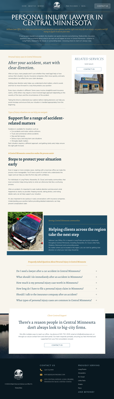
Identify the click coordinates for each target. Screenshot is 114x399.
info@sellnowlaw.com (54, 375)
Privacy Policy (18, 388)
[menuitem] (24, 6)
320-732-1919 (49, 370)
